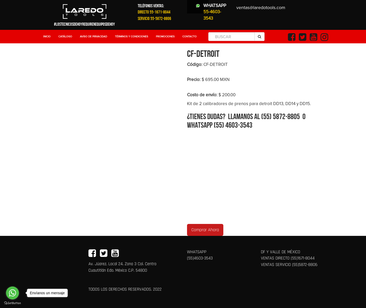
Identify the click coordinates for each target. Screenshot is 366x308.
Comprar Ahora (205, 230)
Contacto (189, 36)
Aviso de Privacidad (93, 36)
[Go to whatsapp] (12, 292)
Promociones (165, 36)
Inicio (47, 36)
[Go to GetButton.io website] (12, 302)
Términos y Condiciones (131, 36)
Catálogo (65, 36)
